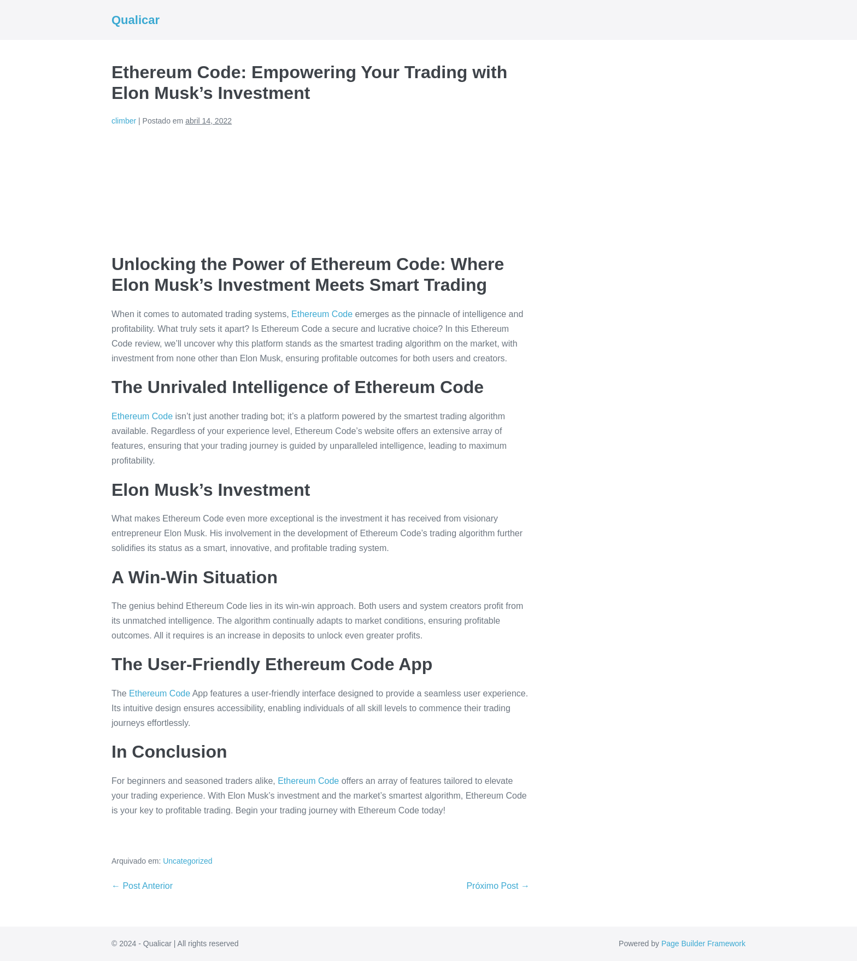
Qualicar (135, 20)
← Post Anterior (142, 885)
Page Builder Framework (703, 943)
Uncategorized (187, 861)
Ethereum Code (322, 314)
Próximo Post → (498, 885)
